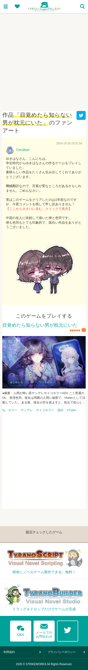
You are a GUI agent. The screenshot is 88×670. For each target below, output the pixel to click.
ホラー (12, 410)
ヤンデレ (27, 410)
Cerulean (23, 150)
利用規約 (9, 652)
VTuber (71, 410)
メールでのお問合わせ (44, 629)
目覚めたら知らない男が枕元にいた (39, 325)
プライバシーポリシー (62, 652)
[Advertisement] (44, 59)
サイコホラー (45, 410)
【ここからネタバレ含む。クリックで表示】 (39, 209)
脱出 (60, 410)
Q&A (21, 629)
